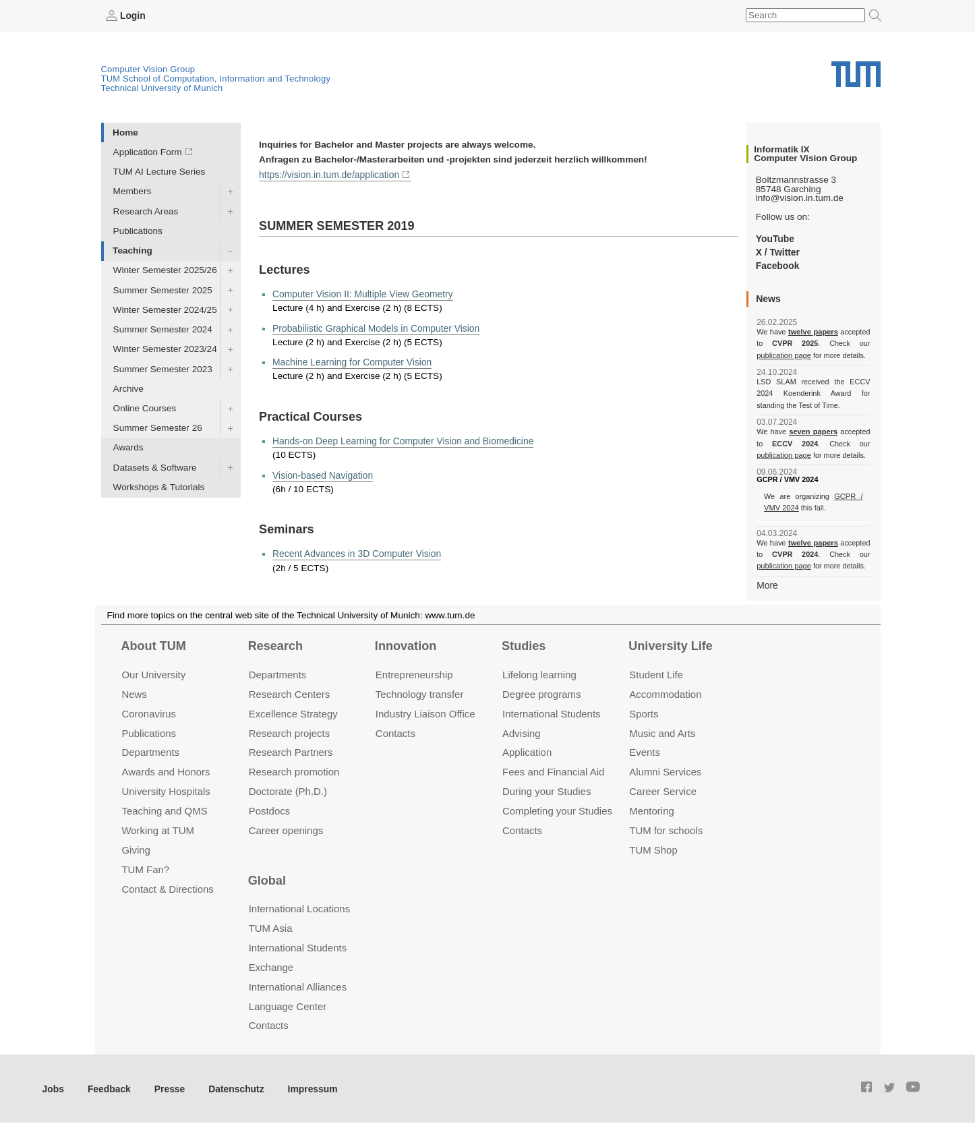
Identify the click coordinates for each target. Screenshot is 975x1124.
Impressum (307, 1087)
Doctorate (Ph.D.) (288, 790)
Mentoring (651, 810)
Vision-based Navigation (321, 473)
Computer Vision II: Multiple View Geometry (360, 293)
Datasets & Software (155, 467)
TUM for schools (666, 829)
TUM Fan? (145, 869)
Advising (521, 732)
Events (644, 751)
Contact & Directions (167, 887)
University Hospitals (165, 790)
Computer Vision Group (148, 69)
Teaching (132, 250)
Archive (128, 388)
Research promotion (294, 771)
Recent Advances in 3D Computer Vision (355, 552)
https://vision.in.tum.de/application (327, 174)
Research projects (289, 732)
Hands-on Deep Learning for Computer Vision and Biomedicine (400, 439)
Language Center (288, 1005)
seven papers (813, 431)
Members (132, 191)
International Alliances (298, 985)
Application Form (147, 152)
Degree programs (541, 693)
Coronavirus (148, 712)
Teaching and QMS (164, 810)
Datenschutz (233, 1087)
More (767, 584)
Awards (128, 447)
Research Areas (146, 211)
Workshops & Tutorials (159, 486)
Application (527, 751)
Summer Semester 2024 (162, 329)
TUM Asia (271, 927)
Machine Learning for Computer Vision (350, 360)
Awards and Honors (165, 771)
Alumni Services (665, 771)
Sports (643, 712)
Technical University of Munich (162, 88)
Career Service (663, 790)
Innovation (405, 645)
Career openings (286, 829)
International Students (551, 712)
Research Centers (289, 693)
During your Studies (546, 790)
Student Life (656, 673)
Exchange (271, 966)
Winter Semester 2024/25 (165, 309)
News (133, 693)
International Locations (299, 908)
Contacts (395, 732)
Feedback (108, 1087)
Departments (150, 751)
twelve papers (813, 332)
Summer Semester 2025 (162, 290)
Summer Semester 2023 (162, 368)
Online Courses (145, 408)
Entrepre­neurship (414, 673)
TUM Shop (653, 849)
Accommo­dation (665, 693)
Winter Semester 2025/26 (165, 270)
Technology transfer (420, 693)
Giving (135, 849)
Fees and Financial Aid (553, 771)
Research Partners (291, 751)
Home (125, 132)
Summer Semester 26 (157, 428)
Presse (167, 1087)
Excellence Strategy (293, 712)
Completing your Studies (557, 810)
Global (267, 879)
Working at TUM (157, 829)
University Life (670, 645)
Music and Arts (662, 732)
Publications (137, 230)
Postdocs (270, 810)
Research (275, 645)
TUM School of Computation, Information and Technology (216, 78)
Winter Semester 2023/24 (165, 349)
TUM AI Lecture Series (159, 172)
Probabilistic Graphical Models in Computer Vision (373, 327)
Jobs (53, 1087)
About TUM (153, 645)
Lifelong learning (539, 673)
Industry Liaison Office (425, 712)
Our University (153, 673)
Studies (523, 645)
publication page (783, 355)
